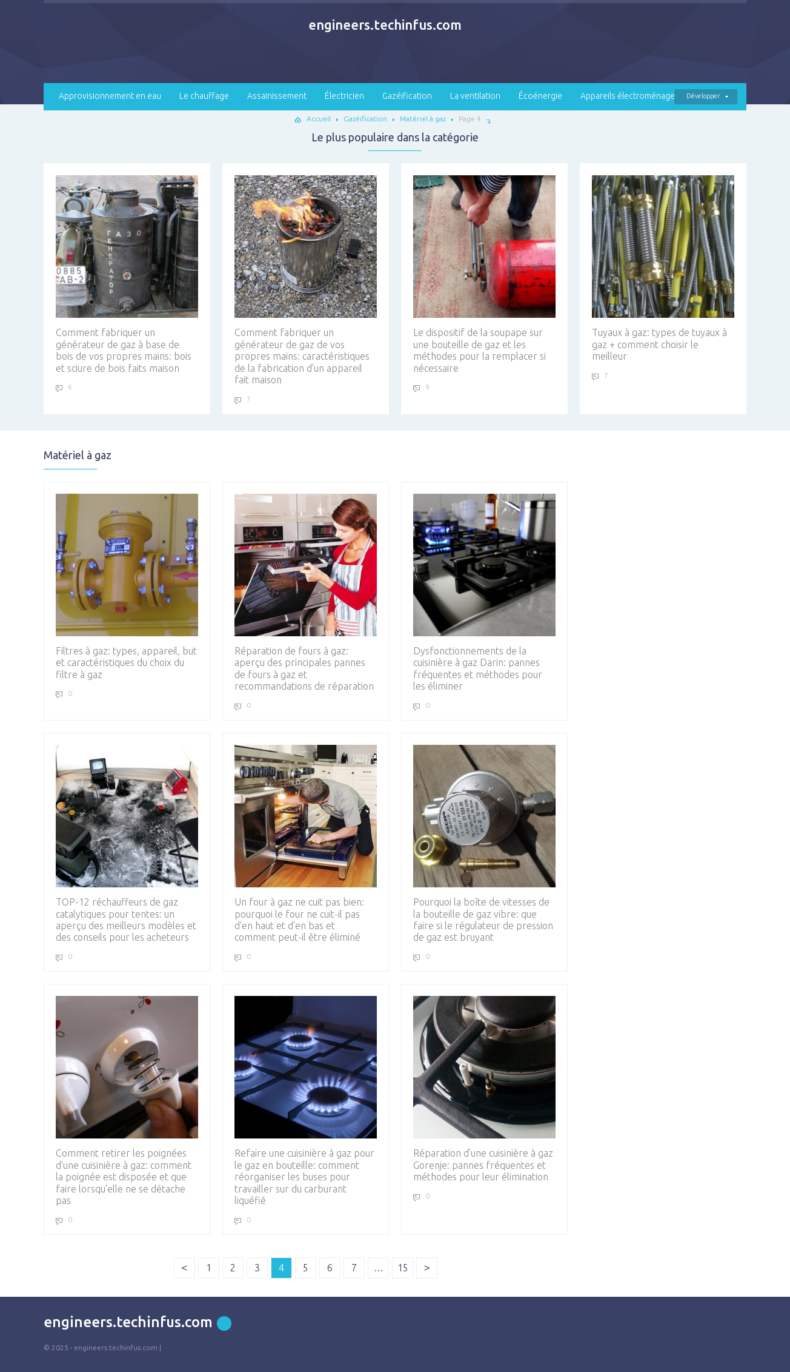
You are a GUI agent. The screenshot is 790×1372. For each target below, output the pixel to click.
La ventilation (475, 96)
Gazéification (407, 96)
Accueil (319, 119)
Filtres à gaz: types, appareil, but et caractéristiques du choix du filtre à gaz (127, 587)
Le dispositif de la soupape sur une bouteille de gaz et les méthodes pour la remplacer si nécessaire (484, 274)
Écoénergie (540, 96)
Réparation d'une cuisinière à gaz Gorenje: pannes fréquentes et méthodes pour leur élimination (484, 1089)
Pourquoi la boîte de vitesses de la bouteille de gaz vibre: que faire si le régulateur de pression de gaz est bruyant (484, 844)
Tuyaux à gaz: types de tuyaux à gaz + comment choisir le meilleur (663, 268)
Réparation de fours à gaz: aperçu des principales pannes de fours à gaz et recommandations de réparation (305, 592)
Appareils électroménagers (631, 96)
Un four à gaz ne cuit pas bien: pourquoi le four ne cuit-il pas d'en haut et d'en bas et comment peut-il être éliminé (305, 844)
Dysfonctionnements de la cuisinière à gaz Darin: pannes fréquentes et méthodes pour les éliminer (484, 592)
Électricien (344, 96)
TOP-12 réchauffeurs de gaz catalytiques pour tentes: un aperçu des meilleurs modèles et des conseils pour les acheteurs (127, 844)
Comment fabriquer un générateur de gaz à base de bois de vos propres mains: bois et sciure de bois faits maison (127, 274)
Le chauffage (204, 96)
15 (402, 1267)
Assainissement (277, 96)
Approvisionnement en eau (110, 96)
